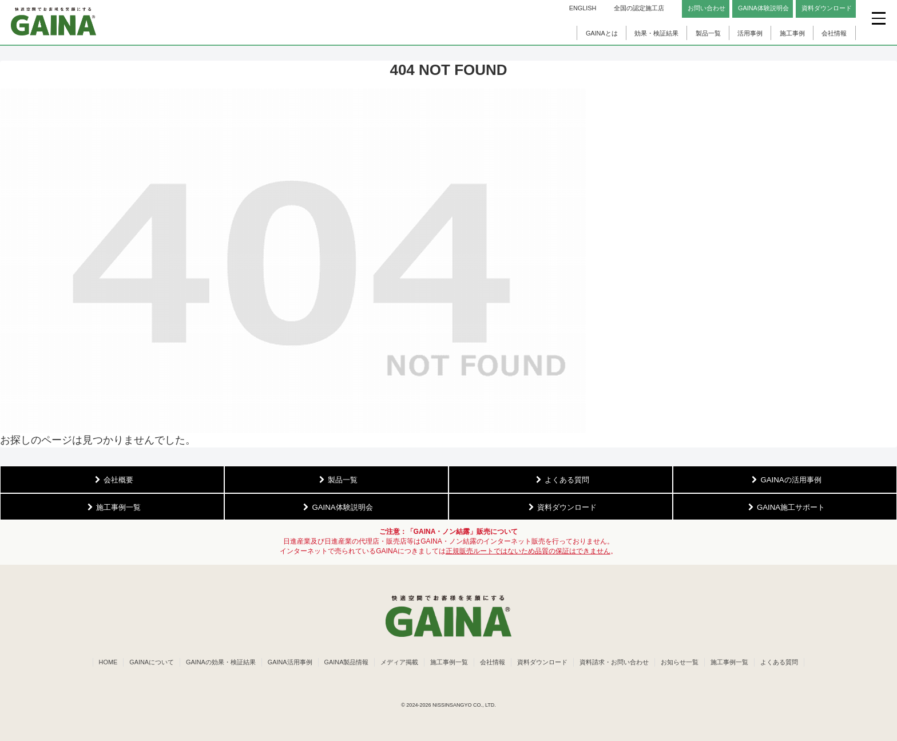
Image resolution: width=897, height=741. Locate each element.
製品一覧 (708, 33)
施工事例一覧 (449, 662)
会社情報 (834, 33)
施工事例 (792, 33)
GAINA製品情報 (346, 662)
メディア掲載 (399, 662)
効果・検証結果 (656, 33)
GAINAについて (151, 662)
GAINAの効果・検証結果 (221, 662)
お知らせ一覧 (679, 662)
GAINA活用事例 (290, 662)
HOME (108, 662)
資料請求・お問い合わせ (614, 662)
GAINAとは (602, 33)
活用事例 (750, 33)
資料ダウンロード (542, 662)
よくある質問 (779, 662)
